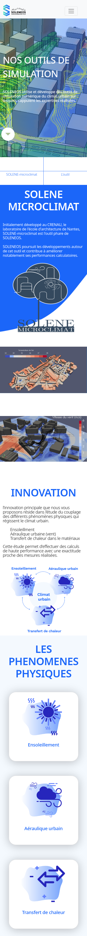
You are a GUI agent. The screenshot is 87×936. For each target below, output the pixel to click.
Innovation (22, 178)
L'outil (65, 164)
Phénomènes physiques (65, 178)
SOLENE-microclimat (22, 164)
